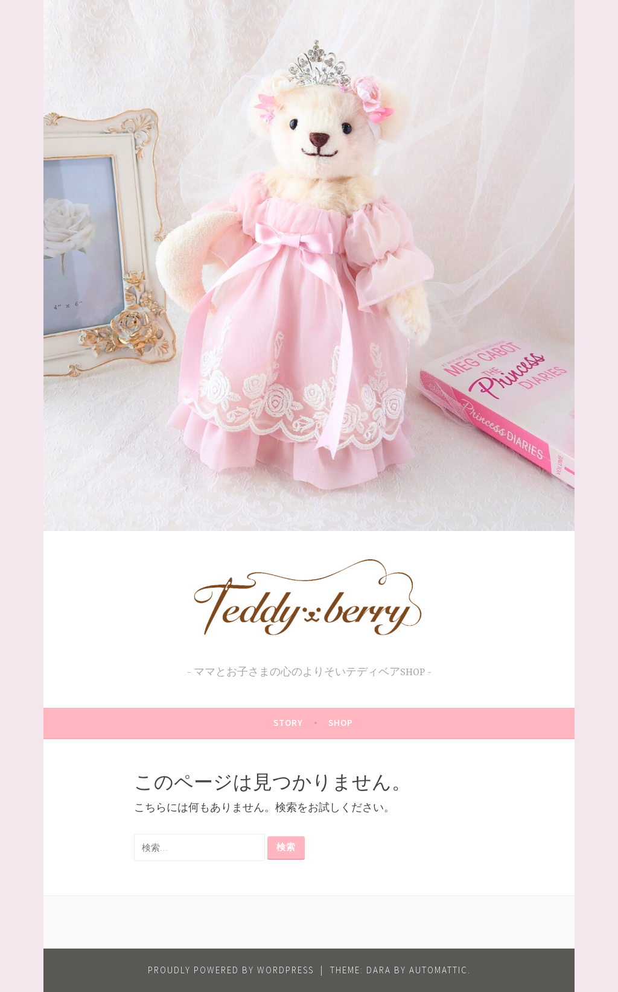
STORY (288, 722)
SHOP (340, 722)
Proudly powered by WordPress (231, 970)
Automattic (438, 970)
